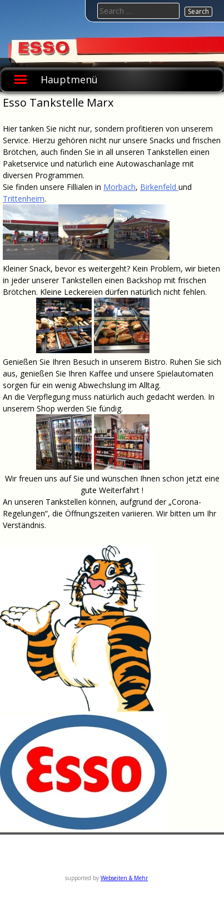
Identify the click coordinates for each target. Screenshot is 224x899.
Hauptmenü (69, 79)
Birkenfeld (159, 187)
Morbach (119, 187)
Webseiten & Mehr (124, 878)
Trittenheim (23, 198)
